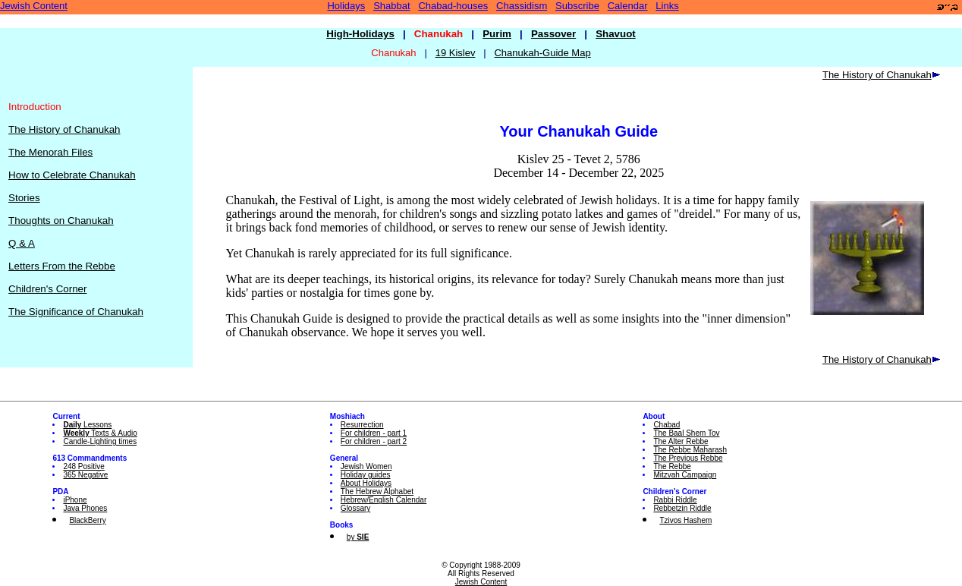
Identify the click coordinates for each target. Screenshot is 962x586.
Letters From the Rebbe (61, 266)
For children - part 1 (374, 433)
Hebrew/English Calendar (383, 500)
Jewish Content (34, 5)
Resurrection (362, 425)
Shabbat (391, 5)
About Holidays (366, 483)
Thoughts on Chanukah (61, 220)
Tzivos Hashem (685, 520)
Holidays (346, 5)
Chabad (666, 425)
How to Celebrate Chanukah (71, 175)
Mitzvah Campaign (684, 475)
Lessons (87, 425)
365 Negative (85, 475)
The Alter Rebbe (680, 441)
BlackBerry (87, 520)
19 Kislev (455, 52)
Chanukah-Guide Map (542, 52)
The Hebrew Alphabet (377, 491)
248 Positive (83, 466)
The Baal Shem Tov (686, 433)
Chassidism (521, 5)
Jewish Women (366, 466)
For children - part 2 (374, 441)
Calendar (628, 5)
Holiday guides (366, 475)
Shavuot (616, 33)
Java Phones (85, 508)
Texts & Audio (100, 433)
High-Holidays (360, 33)
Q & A (21, 243)
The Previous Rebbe (687, 458)
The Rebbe (671, 466)
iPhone (74, 500)
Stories (23, 197)
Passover (553, 33)
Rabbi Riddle (674, 500)
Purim (497, 33)
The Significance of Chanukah (75, 311)
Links (666, 5)
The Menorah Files (50, 152)
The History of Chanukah (64, 129)
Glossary (355, 508)
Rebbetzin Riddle (682, 508)
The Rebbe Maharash (690, 450)
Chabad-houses (453, 5)
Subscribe (577, 5)
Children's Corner (47, 289)
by (358, 537)
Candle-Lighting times (100, 441)
